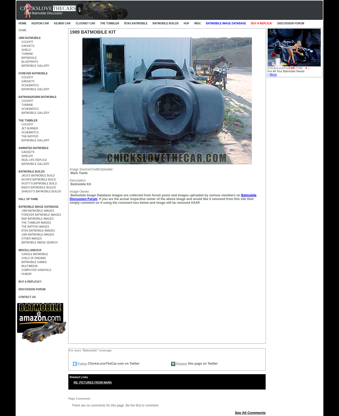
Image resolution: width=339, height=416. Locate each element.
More (273, 74)
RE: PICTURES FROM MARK (93, 382)
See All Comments (250, 413)
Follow (82, 363)
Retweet (181, 363)
